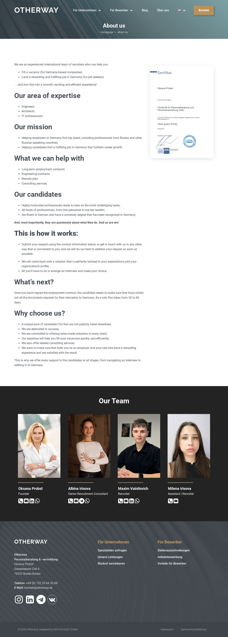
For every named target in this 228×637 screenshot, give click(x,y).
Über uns (163, 10)
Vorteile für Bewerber (172, 563)
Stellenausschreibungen (174, 550)
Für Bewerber (121, 10)
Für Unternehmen (87, 10)
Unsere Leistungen (110, 557)
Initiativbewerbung (170, 557)
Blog (145, 10)
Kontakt (204, 10)
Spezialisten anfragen (112, 550)
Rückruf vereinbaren (111, 563)
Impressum (167, 629)
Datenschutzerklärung (193, 629)
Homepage (107, 32)
